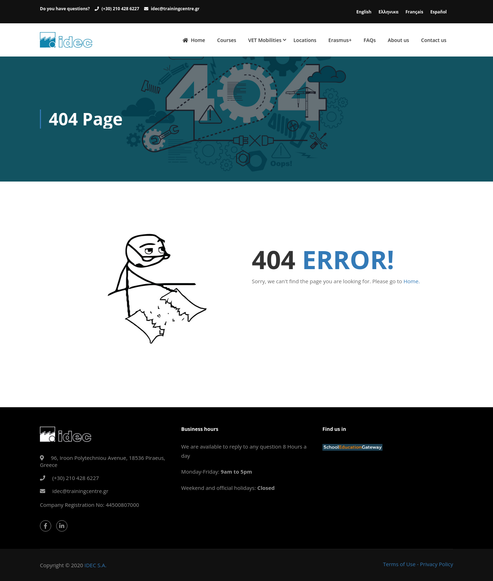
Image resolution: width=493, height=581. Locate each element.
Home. (412, 281)
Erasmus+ (340, 40)
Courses (226, 40)
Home (194, 40)
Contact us (433, 40)
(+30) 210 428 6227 (120, 9)
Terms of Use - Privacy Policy (418, 564)
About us (398, 40)
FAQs (370, 40)
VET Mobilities (264, 40)
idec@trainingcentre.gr (175, 9)
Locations (304, 40)
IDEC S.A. (95, 565)
